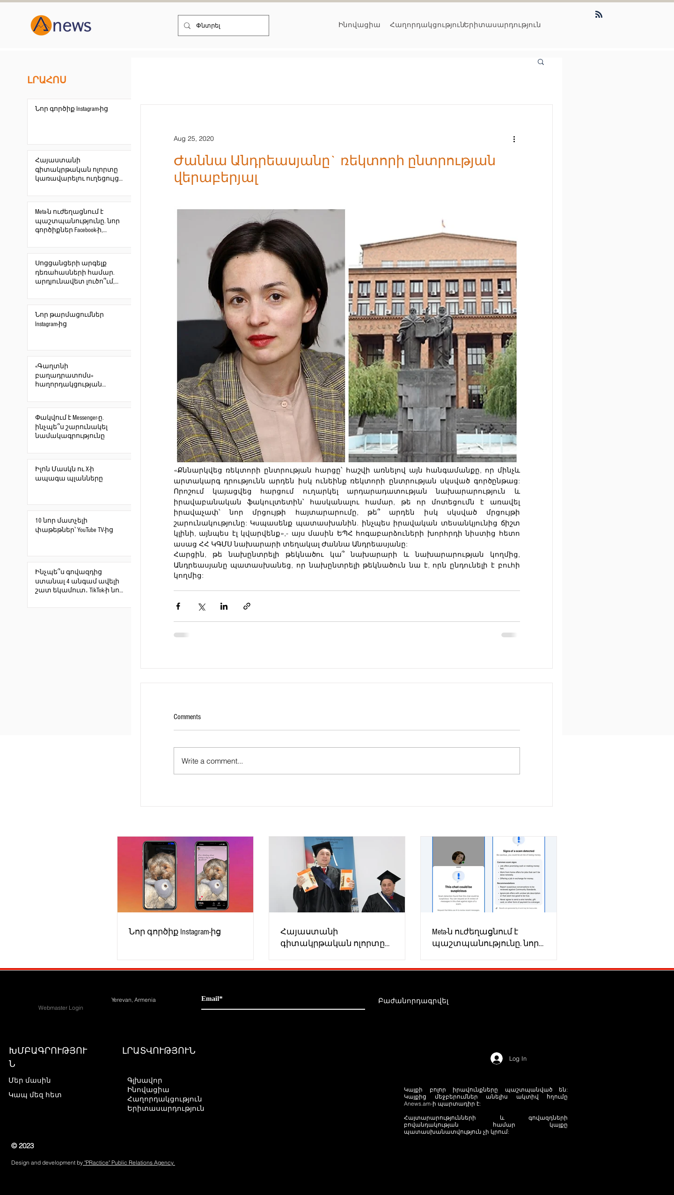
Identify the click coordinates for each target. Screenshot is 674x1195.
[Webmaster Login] (61, 1008)
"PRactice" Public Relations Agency (129, 1162)
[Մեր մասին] (41, 1080)
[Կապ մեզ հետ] (41, 1094)
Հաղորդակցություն (164, 1098)
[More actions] (514, 138)
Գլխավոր (144, 1080)
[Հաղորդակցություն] (427, 24)
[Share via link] (246, 606)
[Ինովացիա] (359, 24)
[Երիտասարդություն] (502, 24)
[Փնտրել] (222, 25)
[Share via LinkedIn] (224, 606)
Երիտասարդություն (165, 1108)
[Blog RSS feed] (598, 15)
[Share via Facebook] (178, 606)
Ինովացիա (148, 1089)
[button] (540, 61)
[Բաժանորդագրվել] (413, 1000)
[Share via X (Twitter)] (201, 606)
